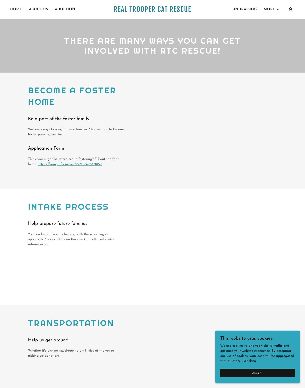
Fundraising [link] (243, 9)
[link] (152, 11)
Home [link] (16, 9)
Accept (257, 372)
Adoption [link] (65, 9)
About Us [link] (38, 9)
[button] (272, 9)
